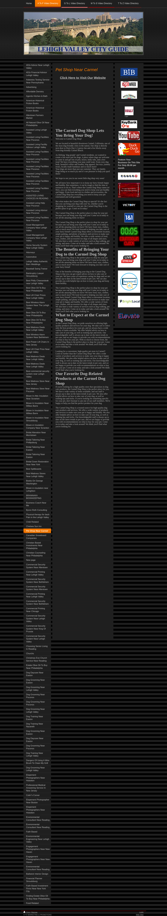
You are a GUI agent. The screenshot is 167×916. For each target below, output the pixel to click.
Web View (140, 915)
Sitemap (34, 912)
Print (26, 912)
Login (141, 912)
